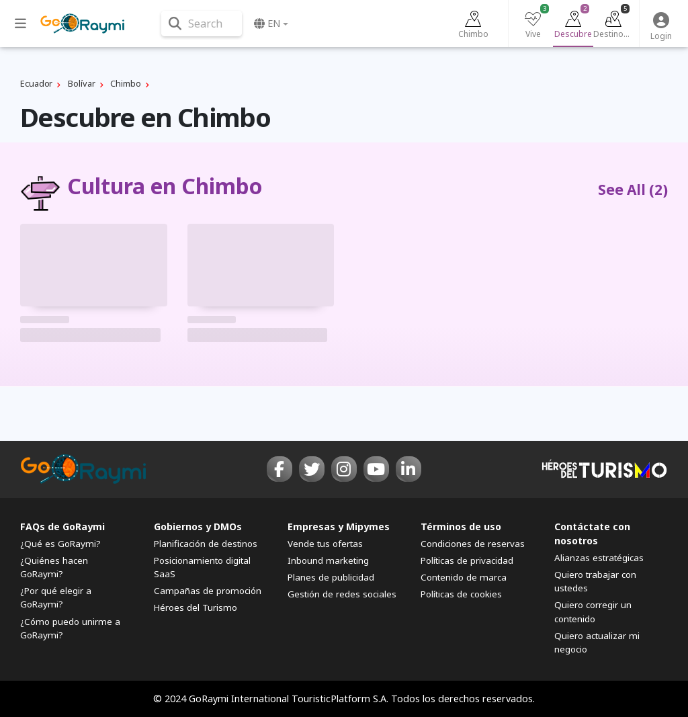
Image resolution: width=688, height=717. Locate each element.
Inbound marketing (328, 560)
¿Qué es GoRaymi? (60, 544)
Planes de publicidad (331, 577)
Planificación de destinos (205, 544)
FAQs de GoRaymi (62, 526)
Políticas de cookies (461, 594)
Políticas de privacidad (467, 560)
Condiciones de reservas (473, 544)
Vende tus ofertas (325, 544)
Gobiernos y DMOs (198, 526)
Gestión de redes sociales (342, 594)
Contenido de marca (464, 577)
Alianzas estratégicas (599, 558)
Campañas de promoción (207, 591)
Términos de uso (461, 526)
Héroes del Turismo (195, 607)
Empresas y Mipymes (339, 526)
